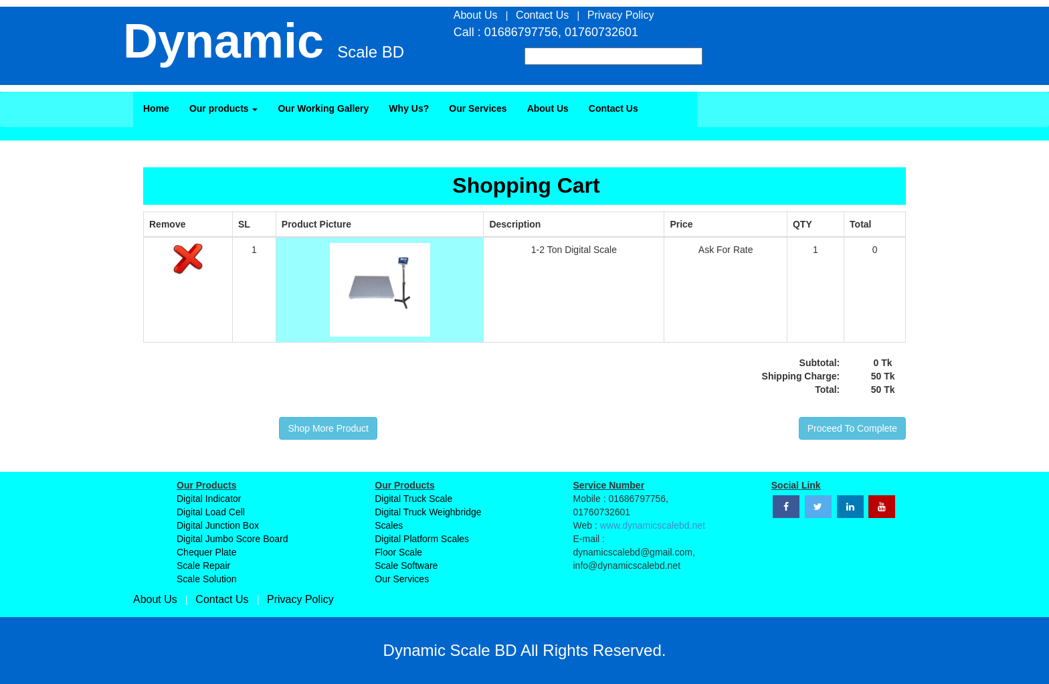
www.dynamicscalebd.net (652, 525)
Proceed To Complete (852, 428)
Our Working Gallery (323, 108)
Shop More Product (328, 428)
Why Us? (409, 108)
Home (156, 108)
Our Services (477, 108)
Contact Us (613, 108)
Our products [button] (223, 108)
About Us (548, 108)
